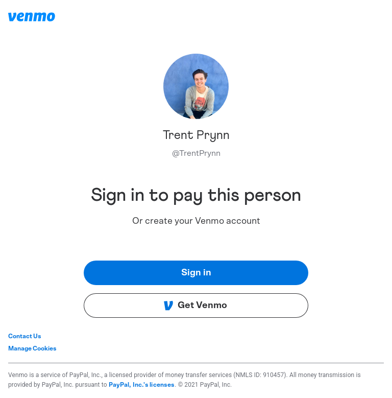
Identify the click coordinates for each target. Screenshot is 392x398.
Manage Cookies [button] (32, 348)
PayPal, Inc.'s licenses (142, 385)
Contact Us (24, 336)
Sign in (196, 272)
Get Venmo (195, 305)
